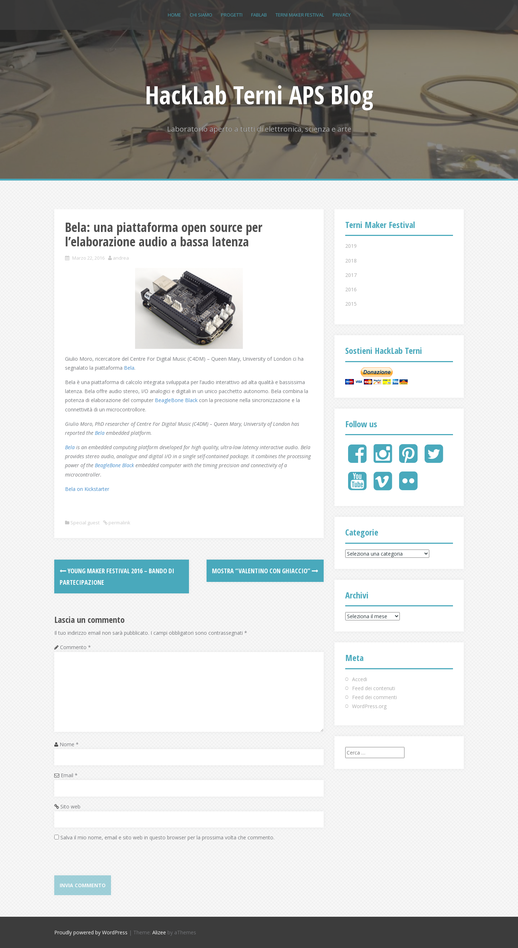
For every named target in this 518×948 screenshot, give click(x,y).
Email (69, 775)
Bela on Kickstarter (87, 489)
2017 (351, 275)
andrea (121, 258)
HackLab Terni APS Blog (259, 94)
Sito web (70, 806)
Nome (69, 744)
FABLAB (259, 15)
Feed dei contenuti (373, 688)
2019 (351, 245)
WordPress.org (369, 706)
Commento (75, 647)
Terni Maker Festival (300, 15)
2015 (351, 303)
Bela (129, 367)
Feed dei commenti (374, 697)
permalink (118, 522)
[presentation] (108, 861)
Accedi (359, 679)
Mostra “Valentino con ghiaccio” (265, 570)
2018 (351, 260)
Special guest (85, 522)
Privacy (342, 15)
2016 (351, 289)
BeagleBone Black (176, 400)
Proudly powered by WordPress (91, 932)
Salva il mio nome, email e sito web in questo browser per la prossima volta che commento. (167, 837)
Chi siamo (201, 15)
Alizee (159, 932)
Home (174, 15)
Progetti (231, 15)
